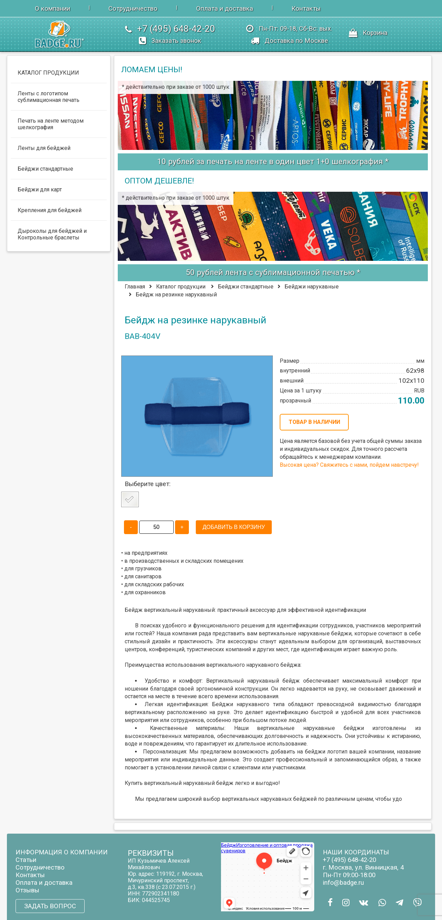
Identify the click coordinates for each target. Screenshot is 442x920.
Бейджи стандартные (245, 286)
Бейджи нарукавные (312, 286)
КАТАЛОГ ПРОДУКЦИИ (48, 72)
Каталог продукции (180, 286)
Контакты (306, 8)
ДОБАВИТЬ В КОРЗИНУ (234, 527)
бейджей (305, 799)
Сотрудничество (132, 8)
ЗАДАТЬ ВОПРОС (50, 906)
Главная (135, 286)
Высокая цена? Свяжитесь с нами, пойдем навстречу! (349, 465)
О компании (52, 8)
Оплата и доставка (224, 8)
